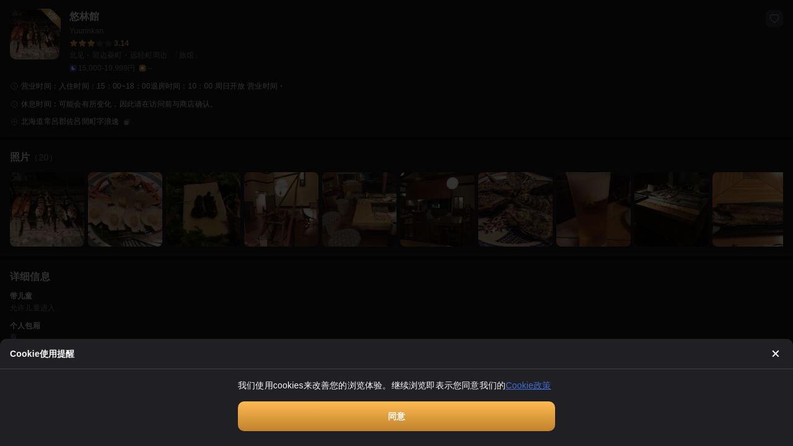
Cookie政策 (528, 385)
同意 (396, 416)
